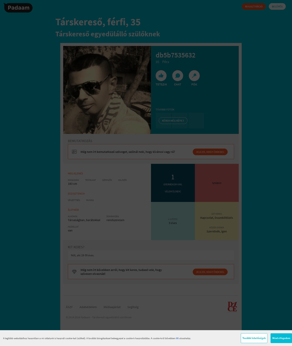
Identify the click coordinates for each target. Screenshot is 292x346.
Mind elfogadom (281, 338)
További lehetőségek (254, 338)
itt (177, 338)
